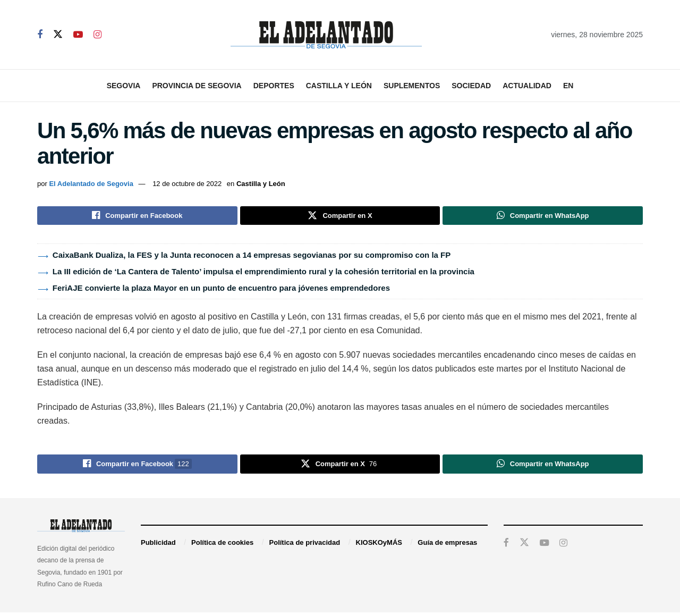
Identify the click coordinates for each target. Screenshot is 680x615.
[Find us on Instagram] (97, 35)
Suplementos (412, 85)
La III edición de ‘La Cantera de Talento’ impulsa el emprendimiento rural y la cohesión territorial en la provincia (263, 272)
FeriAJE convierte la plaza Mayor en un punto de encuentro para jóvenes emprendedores (221, 289)
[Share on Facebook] (137, 216)
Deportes (273, 85)
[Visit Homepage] (326, 34)
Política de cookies (222, 545)
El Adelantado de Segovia (91, 184)
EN (568, 85)
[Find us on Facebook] (39, 35)
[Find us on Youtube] (78, 35)
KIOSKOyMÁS (379, 545)
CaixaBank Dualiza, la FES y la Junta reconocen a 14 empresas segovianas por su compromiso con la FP (251, 256)
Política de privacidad (305, 545)
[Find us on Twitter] (58, 34)
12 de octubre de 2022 (187, 184)
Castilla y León (339, 85)
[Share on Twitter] (340, 216)
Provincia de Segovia (196, 85)
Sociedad (471, 85)
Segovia (124, 85)
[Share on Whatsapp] (543, 216)
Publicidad (158, 545)
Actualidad (527, 85)
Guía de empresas (447, 545)
